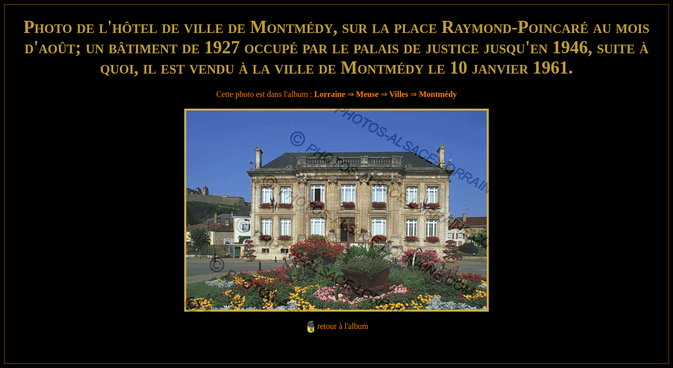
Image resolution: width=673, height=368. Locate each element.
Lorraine (329, 94)
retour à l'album (342, 326)
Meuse (367, 94)
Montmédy (438, 94)
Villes (399, 94)
